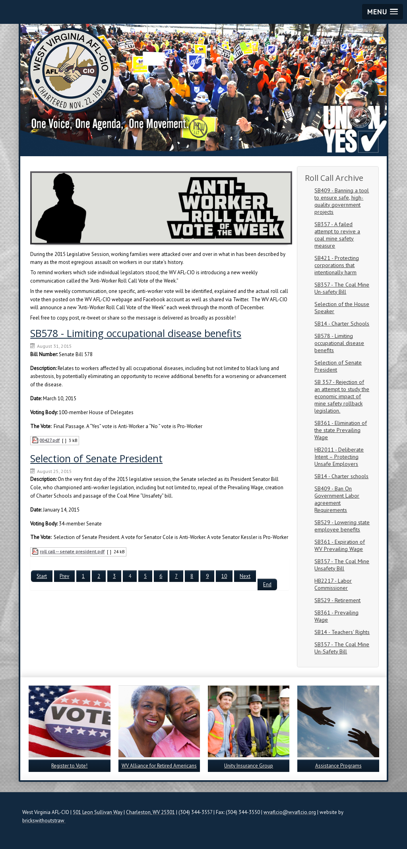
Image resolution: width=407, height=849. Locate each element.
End (267, 584)
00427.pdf (50, 440)
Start (42, 576)
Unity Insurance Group (248, 765)
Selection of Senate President (96, 458)
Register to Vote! (69, 765)
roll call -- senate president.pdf (72, 551)
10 (224, 576)
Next (245, 576)
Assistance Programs (338, 765)
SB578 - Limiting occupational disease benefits (135, 333)
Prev (64, 576)
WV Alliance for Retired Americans (159, 765)
